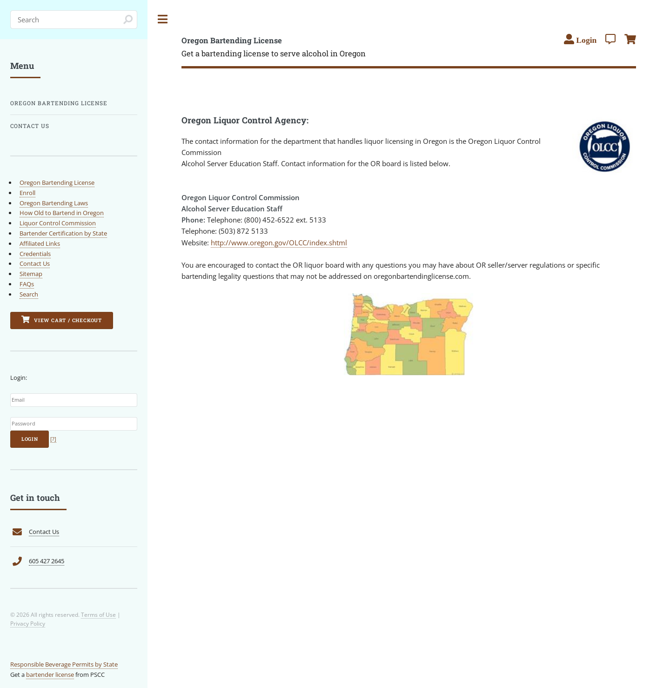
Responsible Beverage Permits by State (64, 664)
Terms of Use (98, 614)
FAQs (27, 284)
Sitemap (31, 274)
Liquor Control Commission (58, 223)
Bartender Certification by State (63, 233)
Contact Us (29, 125)
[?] (53, 439)
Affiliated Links (40, 243)
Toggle (162, 19)
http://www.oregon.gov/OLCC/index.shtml (279, 242)
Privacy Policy (27, 623)
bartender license (50, 674)
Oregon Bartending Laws (54, 203)
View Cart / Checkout (61, 320)
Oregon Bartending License (58, 103)
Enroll (27, 193)
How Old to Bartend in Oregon (62, 213)
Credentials (35, 254)
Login (29, 439)
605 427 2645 (46, 561)
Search (29, 294)
